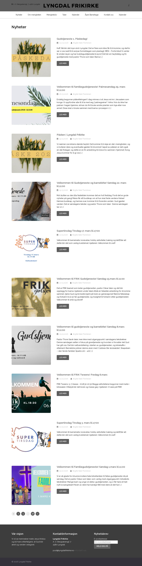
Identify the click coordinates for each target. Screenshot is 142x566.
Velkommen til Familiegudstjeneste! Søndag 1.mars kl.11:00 (91, 466)
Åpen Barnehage (91, 15)
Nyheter (19, 15)
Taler (64, 15)
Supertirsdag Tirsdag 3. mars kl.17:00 (78, 422)
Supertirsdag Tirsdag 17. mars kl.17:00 (78, 230)
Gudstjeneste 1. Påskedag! (72, 38)
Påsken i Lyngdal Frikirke (71, 134)
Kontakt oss (108, 15)
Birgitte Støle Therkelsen (82, 43)
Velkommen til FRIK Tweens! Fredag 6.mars (82, 374)
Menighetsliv (52, 15)
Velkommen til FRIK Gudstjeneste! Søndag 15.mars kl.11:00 (91, 278)
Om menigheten (34, 15)
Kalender (75, 15)
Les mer (62, 63)
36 (33, 514)
